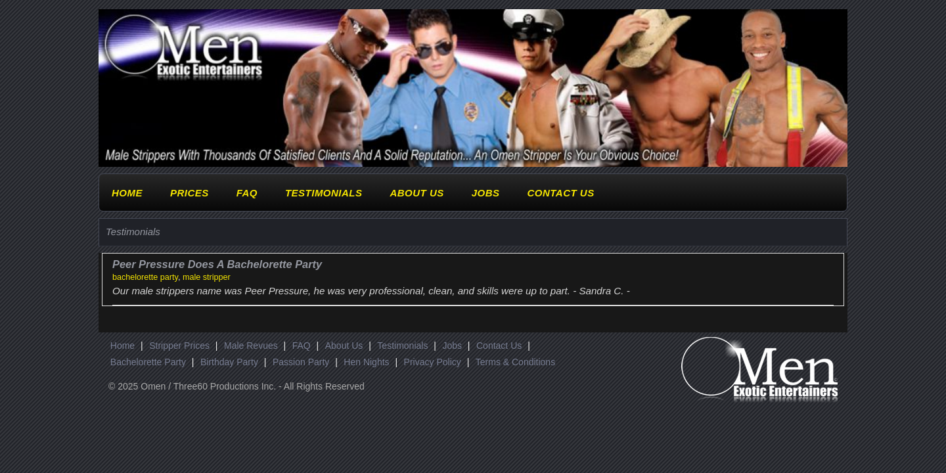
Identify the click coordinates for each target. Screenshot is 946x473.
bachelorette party (145, 277)
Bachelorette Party (148, 362)
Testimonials (324, 192)
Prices (189, 192)
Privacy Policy (432, 362)
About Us (416, 192)
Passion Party (301, 362)
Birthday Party (229, 362)
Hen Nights (366, 362)
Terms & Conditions (515, 362)
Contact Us (560, 192)
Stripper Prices (179, 345)
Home (127, 192)
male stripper (207, 277)
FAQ (247, 192)
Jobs (486, 192)
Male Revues (251, 345)
